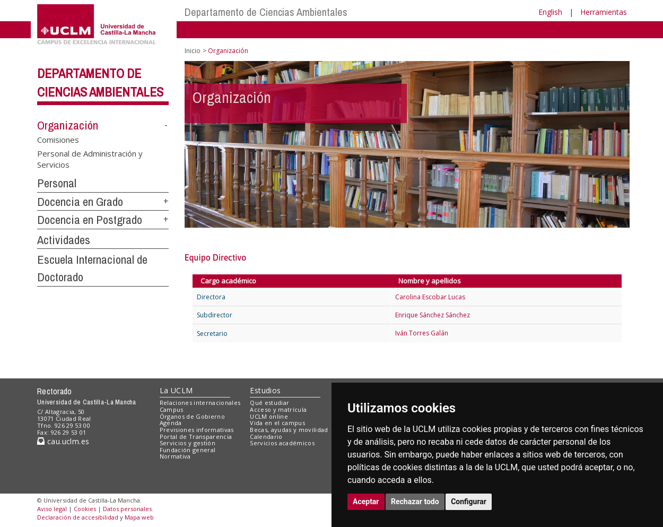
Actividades (63, 240)
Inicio (192, 50)
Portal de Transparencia (196, 436)
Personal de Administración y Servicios (90, 158)
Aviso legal (52, 509)
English (550, 12)
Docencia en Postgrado (89, 220)
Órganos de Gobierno (192, 416)
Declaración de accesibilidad (77, 517)
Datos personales (127, 509)
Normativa (175, 456)
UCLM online (269, 416)
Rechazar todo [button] (415, 501)
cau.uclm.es (63, 441)
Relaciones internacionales (200, 403)
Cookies (85, 509)
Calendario (266, 436)
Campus (172, 409)
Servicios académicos (282, 443)
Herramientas (603, 12)
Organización (67, 125)
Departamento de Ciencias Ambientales (266, 12)
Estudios (265, 390)
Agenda (171, 423)
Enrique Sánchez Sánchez (432, 314)
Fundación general (188, 450)
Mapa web (139, 517)
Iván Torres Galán (421, 333)
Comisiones (58, 139)
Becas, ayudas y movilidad (289, 430)
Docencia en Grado (80, 202)
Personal (56, 183)
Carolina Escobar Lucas (430, 296)
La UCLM (176, 390)
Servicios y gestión (187, 443)
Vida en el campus (277, 423)
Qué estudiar (269, 403)
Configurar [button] (468, 501)
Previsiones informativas (197, 430)
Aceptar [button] (366, 501)
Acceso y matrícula (278, 409)
